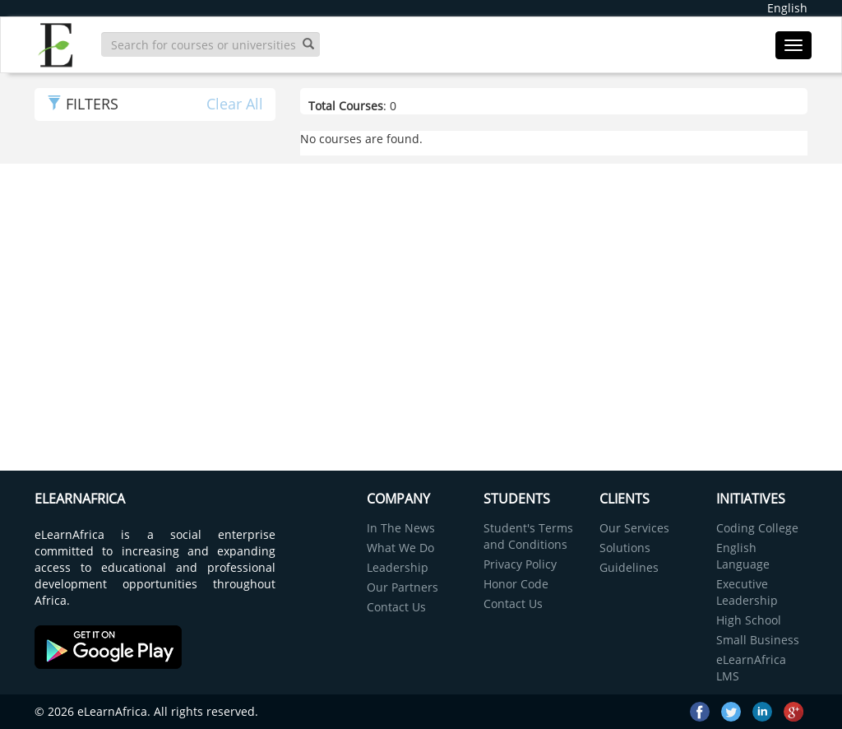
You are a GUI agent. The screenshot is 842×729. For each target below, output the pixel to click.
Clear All (234, 104)
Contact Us (396, 607)
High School (748, 620)
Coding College (757, 528)
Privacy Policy (520, 564)
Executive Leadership (747, 592)
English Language (743, 556)
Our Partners (402, 587)
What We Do (400, 547)
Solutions (624, 547)
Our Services (634, 528)
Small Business (757, 640)
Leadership (397, 567)
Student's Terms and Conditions (528, 536)
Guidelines (629, 567)
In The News (401, 528)
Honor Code (515, 584)
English (787, 8)
